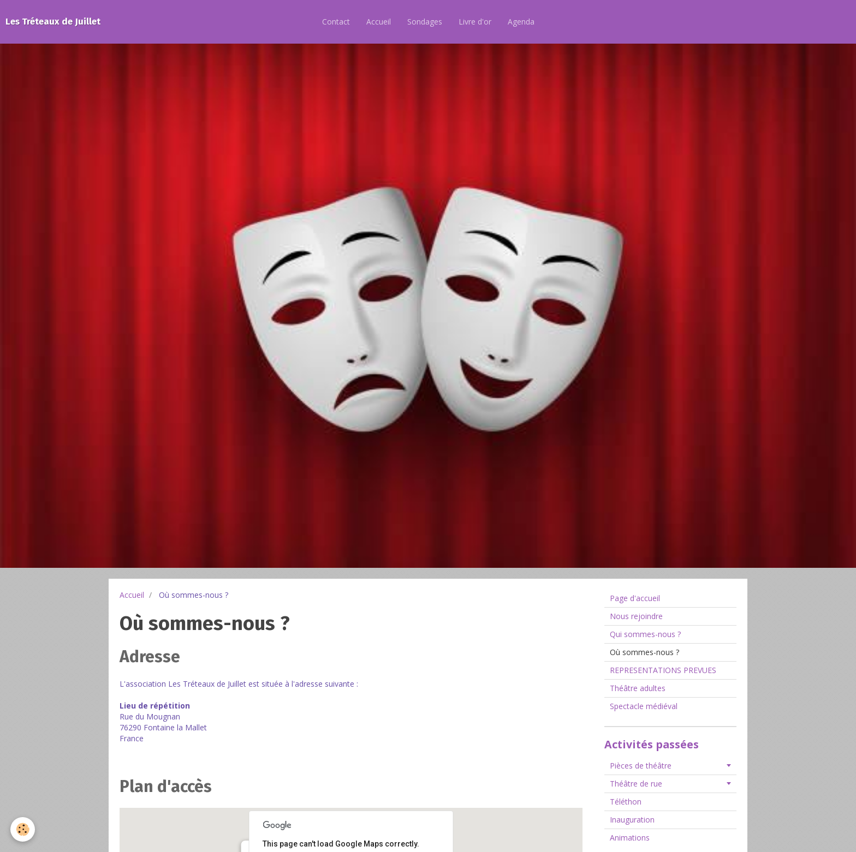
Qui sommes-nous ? (645, 634)
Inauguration (632, 819)
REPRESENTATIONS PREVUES (663, 670)
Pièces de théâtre (640, 765)
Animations (630, 837)
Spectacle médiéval (643, 706)
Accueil (378, 21)
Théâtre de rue (636, 783)
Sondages (424, 21)
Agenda (521, 21)
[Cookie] (23, 829)
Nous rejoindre (636, 616)
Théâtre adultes (637, 688)
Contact (336, 21)
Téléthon (625, 801)
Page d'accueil (635, 598)
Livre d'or (475, 21)
